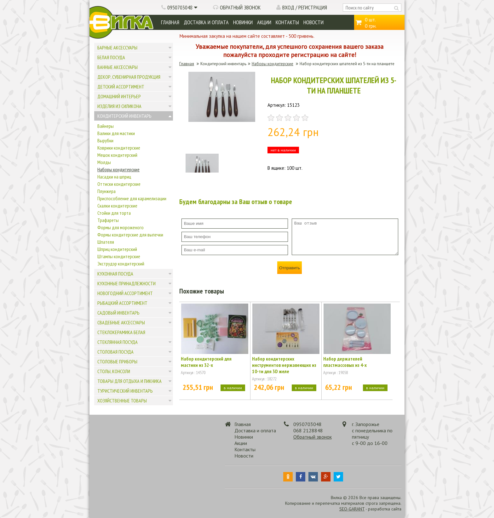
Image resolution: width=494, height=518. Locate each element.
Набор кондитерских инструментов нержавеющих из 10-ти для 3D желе (284, 365)
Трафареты (108, 220)
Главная (170, 22)
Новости (313, 22)
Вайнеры (105, 126)
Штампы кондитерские (118, 256)
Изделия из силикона (119, 106)
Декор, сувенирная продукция (128, 77)
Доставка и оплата (206, 22)
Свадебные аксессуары (121, 322)
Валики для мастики (116, 133)
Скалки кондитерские (117, 205)
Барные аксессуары (117, 47)
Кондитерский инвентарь (124, 116)
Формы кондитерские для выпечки (130, 234)
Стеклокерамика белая (121, 332)
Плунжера (106, 191)
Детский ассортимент (120, 86)
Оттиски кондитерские (119, 184)
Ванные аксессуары (117, 67)
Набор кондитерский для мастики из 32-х (206, 362)
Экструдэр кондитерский (120, 263)
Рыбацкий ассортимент (122, 303)
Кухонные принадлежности (126, 283)
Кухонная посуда (115, 273)
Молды (104, 162)
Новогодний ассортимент (125, 293)
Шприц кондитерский (117, 249)
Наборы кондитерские (118, 169)
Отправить (289, 267)
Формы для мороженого (120, 227)
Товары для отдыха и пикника (129, 381)
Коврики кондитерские (118, 148)
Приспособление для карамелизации (131, 198)
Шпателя (105, 242)
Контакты (287, 22)
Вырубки (105, 140)
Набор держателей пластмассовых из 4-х (345, 362)
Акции (264, 22)
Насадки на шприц (114, 177)
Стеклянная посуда (117, 342)
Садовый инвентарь (118, 313)
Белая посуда (111, 57)
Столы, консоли (113, 371)
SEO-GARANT (352, 509)
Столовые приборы (117, 361)
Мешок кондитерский (117, 155)
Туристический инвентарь (125, 391)
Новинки (243, 22)
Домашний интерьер (119, 96)
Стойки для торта (114, 213)
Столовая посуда (115, 352)
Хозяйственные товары (122, 400)
